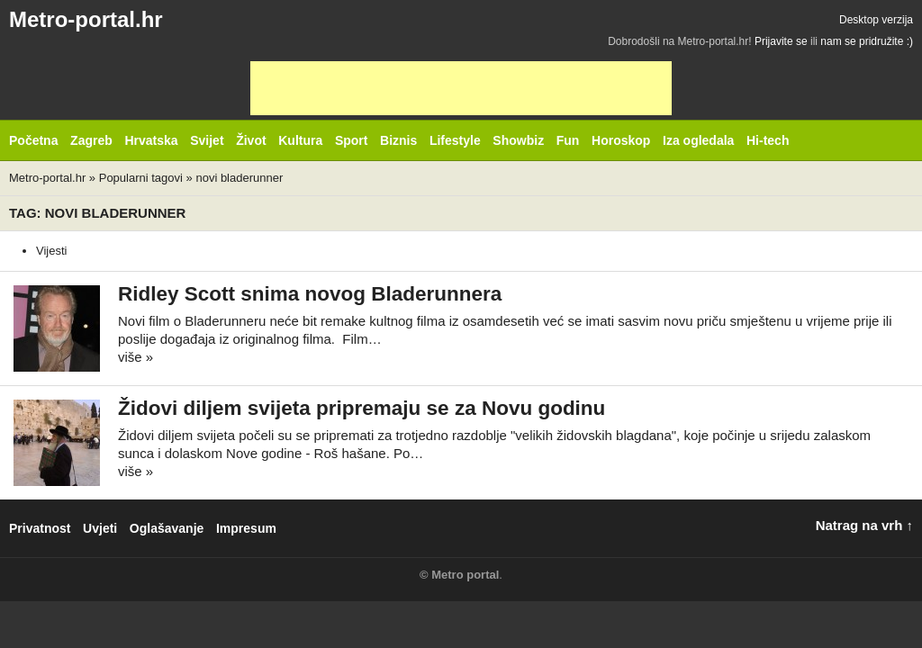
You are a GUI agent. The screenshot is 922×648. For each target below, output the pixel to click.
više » (135, 356)
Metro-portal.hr (86, 19)
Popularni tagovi (141, 177)
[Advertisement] (461, 88)
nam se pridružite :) (866, 41)
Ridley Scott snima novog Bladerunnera (310, 294)
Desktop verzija (876, 20)
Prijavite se (781, 41)
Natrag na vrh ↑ (864, 525)
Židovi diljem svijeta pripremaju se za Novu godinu (361, 408)
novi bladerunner (239, 177)
